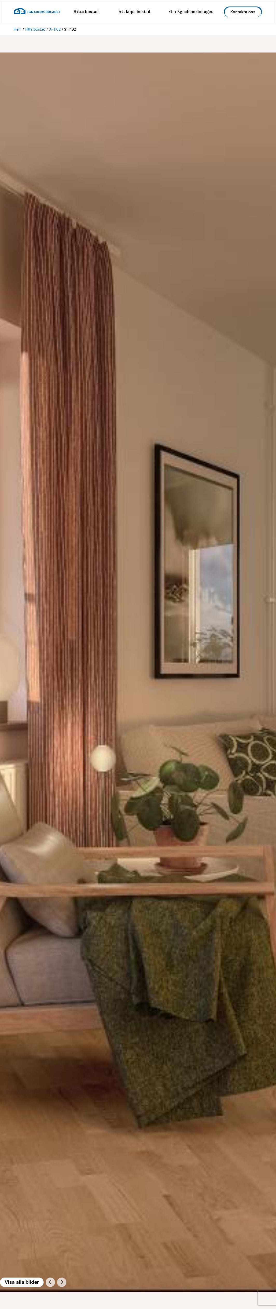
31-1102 (55, 29)
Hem (18, 29)
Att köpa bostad (134, 11)
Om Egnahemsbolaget (191, 11)
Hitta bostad (86, 11)
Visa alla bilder (22, 1282)
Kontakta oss (243, 11)
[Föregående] (50, 1282)
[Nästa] (61, 1282)
